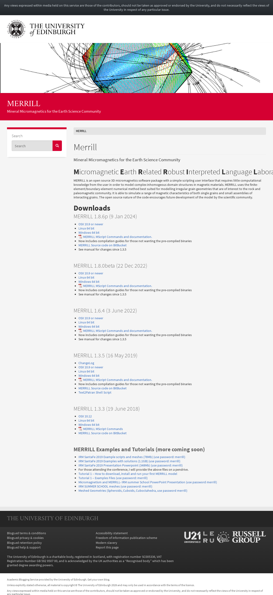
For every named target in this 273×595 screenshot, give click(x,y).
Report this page (107, 547)
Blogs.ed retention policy (24, 543)
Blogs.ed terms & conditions (26, 533)
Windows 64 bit (88, 232)
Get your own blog (98, 579)
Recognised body (138, 561)
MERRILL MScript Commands (103, 429)
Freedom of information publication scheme (126, 538)
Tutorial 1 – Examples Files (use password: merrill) (113, 478)
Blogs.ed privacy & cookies (25, 538)
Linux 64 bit (86, 228)
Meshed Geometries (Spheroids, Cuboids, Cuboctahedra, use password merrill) (132, 490)
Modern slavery (106, 543)
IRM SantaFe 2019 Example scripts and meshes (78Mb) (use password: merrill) (131, 457)
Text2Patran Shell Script (94, 392)
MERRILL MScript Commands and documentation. (117, 237)
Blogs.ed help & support (24, 547)
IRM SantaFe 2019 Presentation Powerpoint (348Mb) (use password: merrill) (130, 465)
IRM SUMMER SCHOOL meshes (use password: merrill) (115, 486)
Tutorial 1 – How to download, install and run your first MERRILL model (127, 474)
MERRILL (23, 104)
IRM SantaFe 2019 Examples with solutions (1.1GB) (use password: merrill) (129, 461)
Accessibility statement (112, 533)
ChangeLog (86, 363)
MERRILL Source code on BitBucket (102, 245)
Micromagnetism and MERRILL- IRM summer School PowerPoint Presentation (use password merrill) (147, 482)
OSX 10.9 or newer (90, 224)
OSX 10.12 (85, 416)
